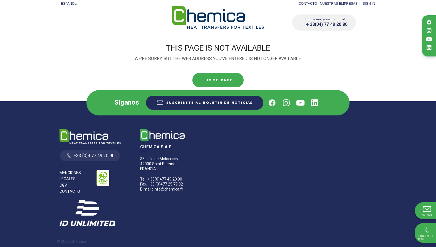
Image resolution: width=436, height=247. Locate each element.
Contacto (308, 4)
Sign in (369, 4)
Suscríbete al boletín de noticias (209, 102)
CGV (63, 185)
